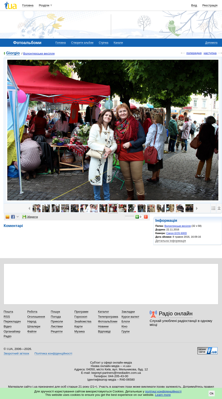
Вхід (194, 5)
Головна (27, 5)
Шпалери (33, 326)
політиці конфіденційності (163, 391)
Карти (78, 326)
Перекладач (12, 321)
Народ (31, 321)
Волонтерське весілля (39, 53)
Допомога (211, 42)
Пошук (55, 311)
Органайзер (12, 331)
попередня (194, 53)
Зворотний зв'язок (16, 353)
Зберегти (30, 217)
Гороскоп (80, 316)
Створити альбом (82, 42)
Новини (103, 326)
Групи (125, 331)
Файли (32, 331)
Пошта (8, 311)
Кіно (124, 326)
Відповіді (104, 331)
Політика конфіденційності (53, 353)
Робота (32, 311)
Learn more (163, 395)
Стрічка (103, 42)
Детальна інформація (170, 240)
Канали (118, 42)
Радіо (7, 336)
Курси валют (130, 316)
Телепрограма (108, 316)
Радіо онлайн (176, 313)
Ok (212, 393)
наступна (210, 53)
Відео (8, 326)
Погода (56, 316)
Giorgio (13, 53)
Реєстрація (209, 5)
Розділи (44, 5)
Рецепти (57, 331)
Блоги (125, 321)
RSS (7, 316)
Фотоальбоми (107, 321)
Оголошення (36, 316)
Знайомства (82, 321)
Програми (81, 311)
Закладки (128, 311)
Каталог (103, 311)
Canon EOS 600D (176, 233)
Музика (79, 331)
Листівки (57, 326)
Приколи (57, 321)
